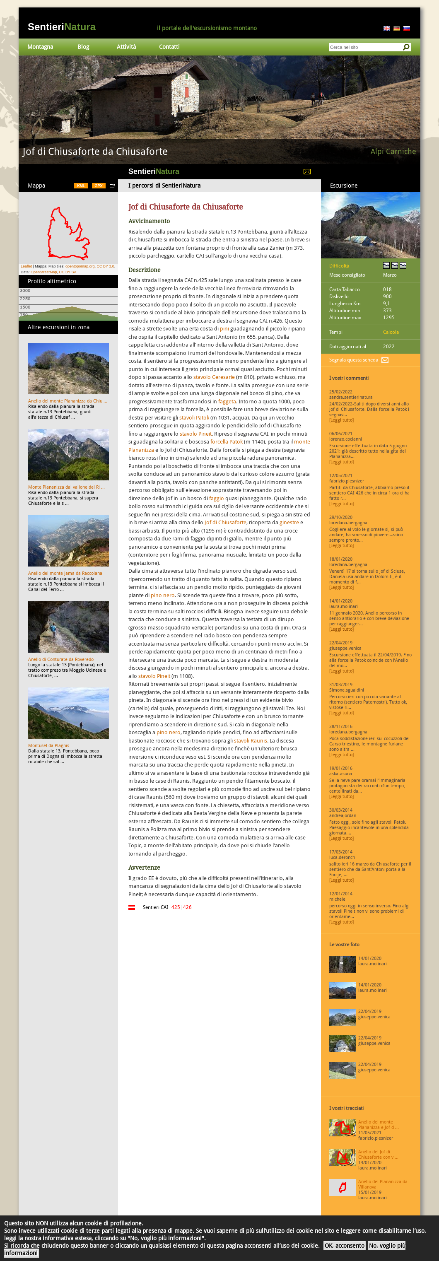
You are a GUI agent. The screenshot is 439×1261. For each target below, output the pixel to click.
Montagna (40, 46)
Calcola (391, 332)
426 (187, 907)
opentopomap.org (80, 266)
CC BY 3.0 (105, 266)
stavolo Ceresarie (214, 377)
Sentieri (62, 26)
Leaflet (26, 266)
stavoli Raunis (250, 741)
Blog (83, 46)
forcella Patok (226, 442)
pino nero (163, 595)
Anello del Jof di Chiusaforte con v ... (378, 1154)
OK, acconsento (344, 1245)
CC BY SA (68, 272)
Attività (126, 46)
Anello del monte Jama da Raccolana (65, 573)
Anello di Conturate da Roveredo (61, 659)
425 (175, 907)
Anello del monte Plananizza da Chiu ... (67, 401)
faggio (216, 498)
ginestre (289, 522)
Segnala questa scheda (353, 360)
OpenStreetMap (44, 272)
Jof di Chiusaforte (225, 522)
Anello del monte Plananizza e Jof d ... (378, 1124)
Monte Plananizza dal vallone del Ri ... (66, 487)
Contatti (169, 46)
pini (224, 328)
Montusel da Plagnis (48, 745)
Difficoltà (339, 266)
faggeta (227, 401)
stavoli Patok (194, 418)
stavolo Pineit (196, 434)
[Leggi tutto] (341, 420)
